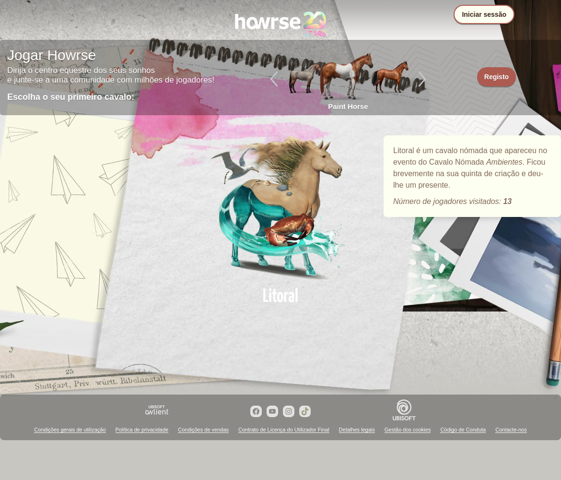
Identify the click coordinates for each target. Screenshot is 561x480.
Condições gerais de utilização (69, 429)
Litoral (280, 207)
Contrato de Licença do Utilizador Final (283, 429)
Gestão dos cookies (408, 429)
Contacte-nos (510, 429)
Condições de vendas (203, 429)
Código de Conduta (463, 429)
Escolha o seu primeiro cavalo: (70, 97)
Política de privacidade (142, 429)
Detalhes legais (357, 429)
